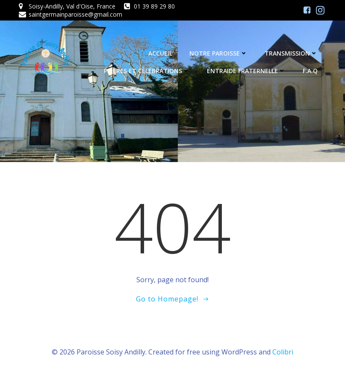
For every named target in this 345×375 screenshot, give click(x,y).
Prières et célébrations (147, 71)
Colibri (282, 352)
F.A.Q (310, 71)
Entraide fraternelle (246, 71)
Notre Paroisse (218, 53)
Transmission (291, 53)
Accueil (160, 53)
